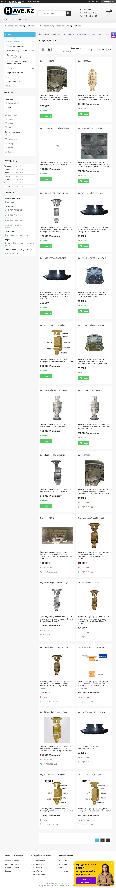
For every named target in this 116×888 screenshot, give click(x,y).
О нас (7, 77)
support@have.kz (13, 253)
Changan (10, 68)
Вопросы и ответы (12, 861)
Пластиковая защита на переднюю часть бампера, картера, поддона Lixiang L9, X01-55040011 (93, 229)
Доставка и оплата (12, 81)
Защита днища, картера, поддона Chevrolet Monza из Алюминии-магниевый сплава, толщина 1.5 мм (92, 361)
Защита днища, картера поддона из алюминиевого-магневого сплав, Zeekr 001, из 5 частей (94, 426)
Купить (47, 116)
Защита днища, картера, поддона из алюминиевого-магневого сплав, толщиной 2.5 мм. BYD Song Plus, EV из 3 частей (56, 555)
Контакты (64, 861)
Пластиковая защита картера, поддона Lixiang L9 (90, 747)
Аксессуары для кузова (86, 34)
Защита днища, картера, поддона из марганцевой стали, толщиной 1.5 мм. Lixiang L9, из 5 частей (56, 619)
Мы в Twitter (38, 871)
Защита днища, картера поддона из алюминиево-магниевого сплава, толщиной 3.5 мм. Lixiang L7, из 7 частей (93, 620)
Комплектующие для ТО (17, 50)
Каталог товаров (49, 34)
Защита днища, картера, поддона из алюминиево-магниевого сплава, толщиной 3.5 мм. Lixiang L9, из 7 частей (93, 555)
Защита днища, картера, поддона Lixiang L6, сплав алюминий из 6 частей (56, 360)
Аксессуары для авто (66, 34)
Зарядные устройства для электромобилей (61, 26)
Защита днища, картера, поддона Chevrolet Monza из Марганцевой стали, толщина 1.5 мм (92, 294)
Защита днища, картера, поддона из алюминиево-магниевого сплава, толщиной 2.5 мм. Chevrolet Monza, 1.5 (94, 491)
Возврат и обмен (12, 867)
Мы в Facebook (39, 861)
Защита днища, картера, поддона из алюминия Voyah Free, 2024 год (56, 490)
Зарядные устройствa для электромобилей (17, 62)
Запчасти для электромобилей (20, 26)
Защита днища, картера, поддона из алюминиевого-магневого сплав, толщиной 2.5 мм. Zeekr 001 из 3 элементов (93, 684)
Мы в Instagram (39, 864)
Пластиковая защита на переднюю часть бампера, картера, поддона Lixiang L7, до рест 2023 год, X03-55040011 (55, 295)
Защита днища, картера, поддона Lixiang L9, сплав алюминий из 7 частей (94, 810)
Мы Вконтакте (38, 867)
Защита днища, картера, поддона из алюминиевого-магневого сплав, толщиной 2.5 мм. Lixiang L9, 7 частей (56, 748)
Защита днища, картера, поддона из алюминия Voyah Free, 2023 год (56, 163)
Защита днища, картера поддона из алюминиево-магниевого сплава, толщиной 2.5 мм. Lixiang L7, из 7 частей (55, 684)
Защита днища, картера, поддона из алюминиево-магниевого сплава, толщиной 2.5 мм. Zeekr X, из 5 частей (94, 97)
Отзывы (8, 86)
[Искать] (68, 13)
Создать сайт (26, 1)
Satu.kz (68, 884)
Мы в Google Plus (39, 874)
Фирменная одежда (15, 73)
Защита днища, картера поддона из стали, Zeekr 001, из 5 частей (55, 425)
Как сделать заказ (12, 864)
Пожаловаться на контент (68, 886)
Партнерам (64, 871)
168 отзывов (95, 2)
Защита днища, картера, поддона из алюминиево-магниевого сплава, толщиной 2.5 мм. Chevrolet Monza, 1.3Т (56, 98)
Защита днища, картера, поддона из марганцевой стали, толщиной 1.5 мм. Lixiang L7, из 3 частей (56, 229)
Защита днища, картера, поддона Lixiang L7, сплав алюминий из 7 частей (56, 810)
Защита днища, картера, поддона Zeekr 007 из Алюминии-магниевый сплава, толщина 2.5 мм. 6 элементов (93, 164)
